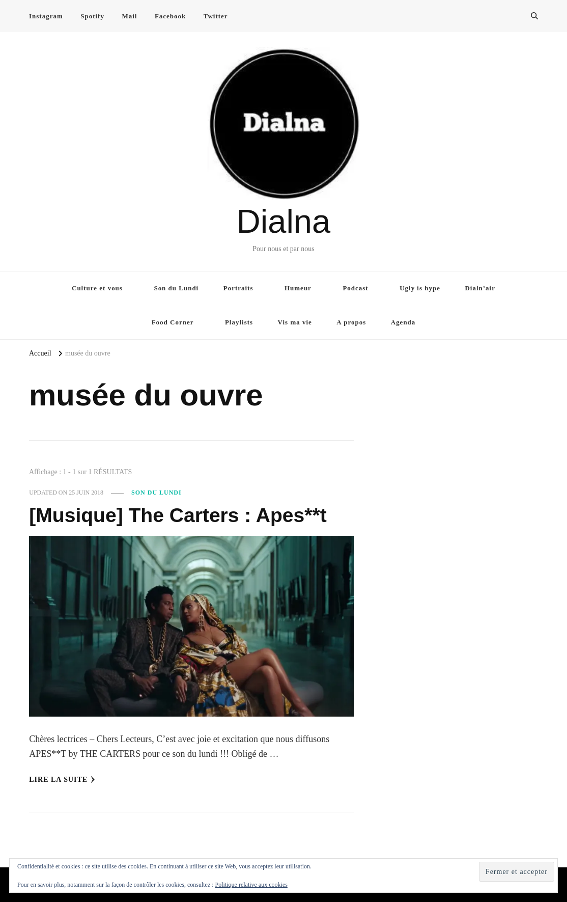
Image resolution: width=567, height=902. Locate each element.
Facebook (170, 16)
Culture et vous (97, 288)
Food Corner (173, 322)
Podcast (355, 288)
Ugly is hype (420, 288)
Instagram (46, 16)
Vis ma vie (295, 322)
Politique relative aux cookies (251, 884)
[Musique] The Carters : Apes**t (181, 515)
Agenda (403, 322)
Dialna (283, 221)
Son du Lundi (176, 288)
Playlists (239, 322)
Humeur (298, 288)
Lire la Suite (62, 780)
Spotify (92, 16)
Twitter (216, 16)
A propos (351, 322)
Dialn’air (480, 288)
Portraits (238, 288)
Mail (129, 16)
